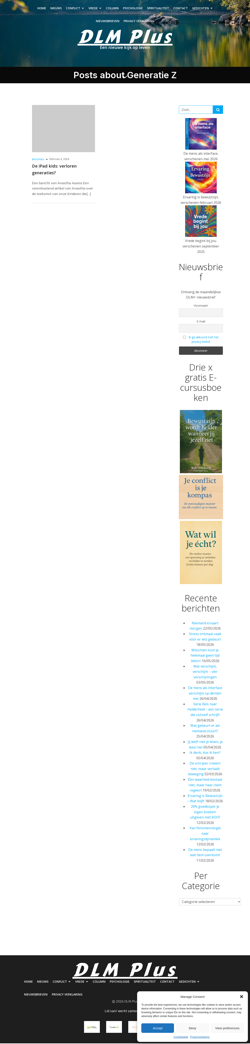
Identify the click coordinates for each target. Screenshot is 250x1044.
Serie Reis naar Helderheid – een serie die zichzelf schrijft (205, 710)
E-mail (201, 322)
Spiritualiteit (158, 9)
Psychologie (133, 9)
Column (112, 9)
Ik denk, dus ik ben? (205, 753)
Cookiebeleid (181, 1037)
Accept (158, 1028)
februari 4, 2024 (59, 159)
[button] (241, 996)
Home (41, 9)
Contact (180, 9)
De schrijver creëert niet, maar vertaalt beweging (204, 769)
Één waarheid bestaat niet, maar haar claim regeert (205, 785)
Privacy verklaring (139, 21)
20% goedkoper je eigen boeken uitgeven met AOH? (205, 812)
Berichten (38, 160)
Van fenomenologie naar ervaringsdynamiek (205, 834)
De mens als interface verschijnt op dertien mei (205, 693)
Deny (192, 1028)
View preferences (227, 1028)
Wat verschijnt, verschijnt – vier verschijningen (205, 672)
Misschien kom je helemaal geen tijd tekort (205, 656)
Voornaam (201, 306)
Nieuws (56, 9)
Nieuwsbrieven (107, 21)
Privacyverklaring (199, 1037)
